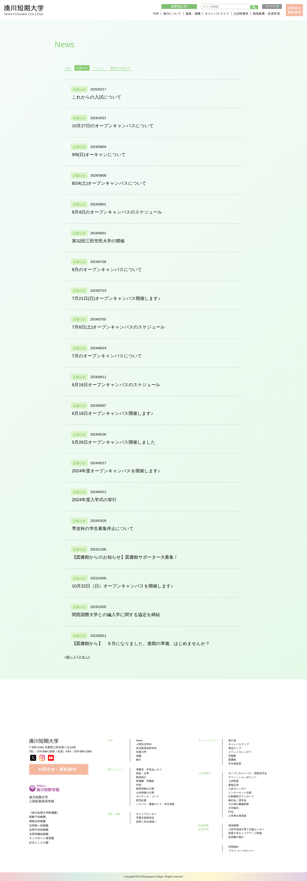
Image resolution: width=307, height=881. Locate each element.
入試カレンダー (237, 788)
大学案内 (233, 808)
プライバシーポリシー (241, 850)
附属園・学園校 (145, 780)
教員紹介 (141, 777)
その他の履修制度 (238, 804)
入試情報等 (241, 14)
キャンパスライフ (217, 14)
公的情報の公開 (145, 792)
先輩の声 (141, 751)
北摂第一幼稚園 (38, 825)
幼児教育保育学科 (146, 748)
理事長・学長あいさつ (149, 769)
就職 (138, 755)
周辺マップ (234, 748)
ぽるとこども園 (38, 842)
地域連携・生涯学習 (266, 14)
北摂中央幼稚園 (38, 829)
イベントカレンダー (239, 751)
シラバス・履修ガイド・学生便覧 (155, 804)
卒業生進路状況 (145, 817)
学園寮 (232, 755)
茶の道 (232, 740)
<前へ (69, 657)
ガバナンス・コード (147, 796)
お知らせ (82, 68)
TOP (156, 14)
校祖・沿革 (142, 773)
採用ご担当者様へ (146, 821)
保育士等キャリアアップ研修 (245, 833)
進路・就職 (193, 14)
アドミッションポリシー (242, 777)
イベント (99, 68)
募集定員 (233, 784)
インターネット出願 (239, 792)
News (139, 740)
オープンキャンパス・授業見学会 (247, 773)
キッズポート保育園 (41, 838)
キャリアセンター (146, 813)
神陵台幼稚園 (37, 821)
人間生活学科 (144, 744)
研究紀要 (141, 800)
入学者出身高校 (237, 815)
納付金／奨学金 (237, 800)
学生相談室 (234, 763)
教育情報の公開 (145, 788)
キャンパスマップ (238, 744)
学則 (138, 784)
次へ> (86, 657)
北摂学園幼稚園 (38, 834)
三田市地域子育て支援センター (246, 829)
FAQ (231, 811)
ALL (68, 68)
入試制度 (233, 780)
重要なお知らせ (120, 68)
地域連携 (233, 825)
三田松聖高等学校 (41, 801)
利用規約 (233, 846)
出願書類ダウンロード (241, 796)
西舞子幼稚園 (37, 816)
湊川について (172, 14)
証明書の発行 (236, 837)
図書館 (232, 759)
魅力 (138, 759)
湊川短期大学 (38, 797)
